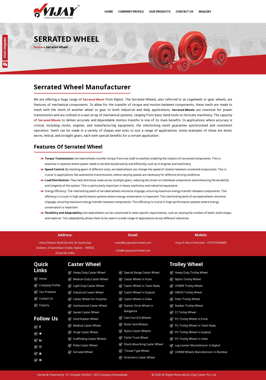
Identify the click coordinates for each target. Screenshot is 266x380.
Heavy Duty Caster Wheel (89, 272)
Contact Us (184, 11)
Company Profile (131, 11)
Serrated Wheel (93, 99)
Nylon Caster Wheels (137, 331)
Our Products (159, 11)
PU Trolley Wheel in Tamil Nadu (195, 325)
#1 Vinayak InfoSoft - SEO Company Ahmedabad (96, 375)
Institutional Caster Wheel (90, 305)
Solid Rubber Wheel (85, 319)
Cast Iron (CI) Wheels (137, 318)
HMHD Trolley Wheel (188, 292)
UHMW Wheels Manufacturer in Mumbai (201, 352)
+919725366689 (216, 243)
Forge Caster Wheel (85, 332)
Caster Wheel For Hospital (90, 299)
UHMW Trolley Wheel (189, 286)
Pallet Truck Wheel (136, 337)
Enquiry (205, 11)
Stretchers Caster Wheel (139, 357)
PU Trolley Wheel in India (191, 339)
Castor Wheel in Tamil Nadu (142, 286)
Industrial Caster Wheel (88, 292)
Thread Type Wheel (136, 351)
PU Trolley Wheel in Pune (191, 319)
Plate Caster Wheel (85, 345)
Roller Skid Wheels (136, 324)
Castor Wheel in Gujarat (139, 292)
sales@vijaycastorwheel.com (133, 243)
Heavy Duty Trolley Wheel (191, 272)
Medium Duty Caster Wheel (90, 279)
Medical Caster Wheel (87, 325)
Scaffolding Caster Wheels (89, 339)
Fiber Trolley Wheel (187, 299)
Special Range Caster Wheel (142, 272)
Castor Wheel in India (138, 299)
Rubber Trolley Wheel (189, 305)
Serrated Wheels (49, 120)
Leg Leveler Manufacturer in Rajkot (197, 345)
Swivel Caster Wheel (86, 312)
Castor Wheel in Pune (138, 279)
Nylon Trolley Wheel (188, 279)
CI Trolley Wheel (185, 312)
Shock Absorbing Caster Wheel (143, 344)
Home (109, 11)
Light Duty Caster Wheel (88, 286)
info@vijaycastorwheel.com (133, 250)
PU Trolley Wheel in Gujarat (193, 332)
